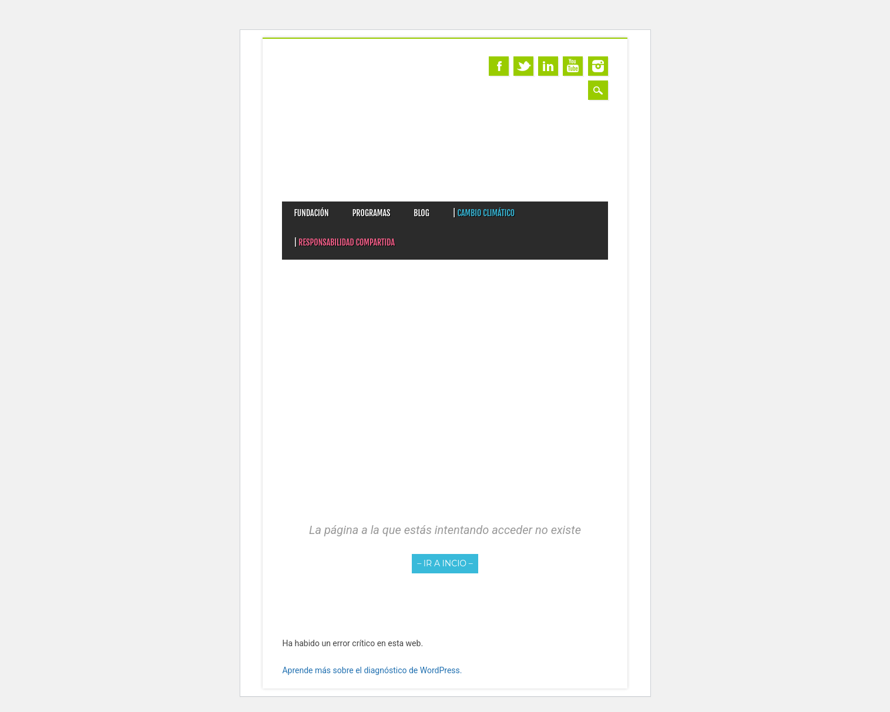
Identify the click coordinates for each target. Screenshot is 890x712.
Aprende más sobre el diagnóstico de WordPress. (372, 670)
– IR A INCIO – (445, 563)
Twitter (523, 66)
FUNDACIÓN (311, 213)
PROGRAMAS (371, 213)
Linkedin (548, 66)
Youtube (573, 66)
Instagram (598, 66)
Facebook (499, 66)
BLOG (421, 213)
